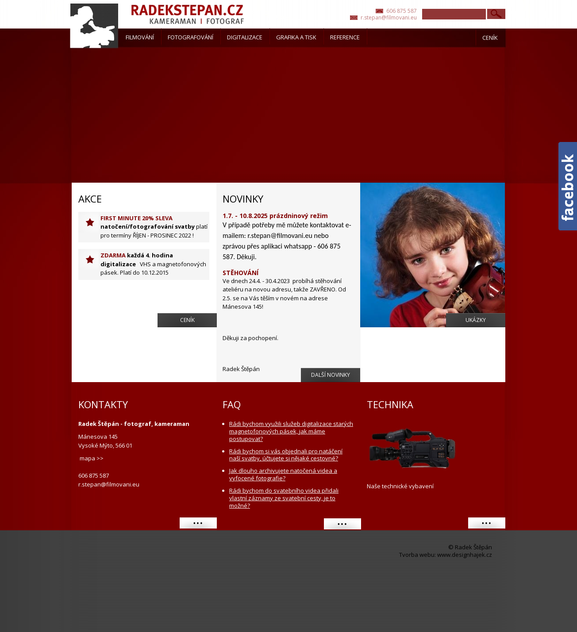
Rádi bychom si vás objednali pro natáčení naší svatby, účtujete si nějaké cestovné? (285, 455)
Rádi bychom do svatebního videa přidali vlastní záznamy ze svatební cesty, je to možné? (284, 498)
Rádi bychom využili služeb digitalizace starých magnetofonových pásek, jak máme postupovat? (291, 431)
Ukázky (475, 320)
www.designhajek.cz (464, 555)
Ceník (187, 320)
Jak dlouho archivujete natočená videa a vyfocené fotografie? (283, 474)
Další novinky (330, 375)
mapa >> (92, 458)
